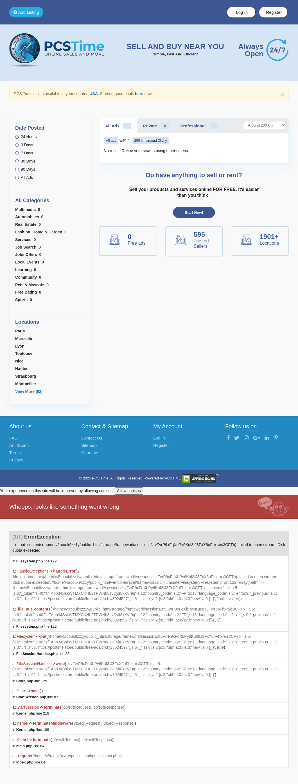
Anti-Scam (19, 445)
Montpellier (25, 384)
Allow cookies (129, 490)
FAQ (13, 438)
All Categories (32, 200)
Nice (19, 361)
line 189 (32, 729)
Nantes (21, 368)
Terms (15, 452)
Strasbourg (25, 376)
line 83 (42, 654)
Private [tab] (156, 126)
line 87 (37, 697)
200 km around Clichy (150, 141)
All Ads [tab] (118, 126)
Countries (90, 452)
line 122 (36, 561)
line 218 (32, 713)
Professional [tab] (199, 126)
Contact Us (91, 438)
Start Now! (194, 212)
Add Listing (26, 12)
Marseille (23, 338)
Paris (20, 331)
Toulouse (23, 353)
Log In (241, 12)
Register (273, 12)
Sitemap (89, 445)
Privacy (16, 460)
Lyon (19, 346)
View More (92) (29, 391)
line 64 (30, 746)
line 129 (31, 681)
